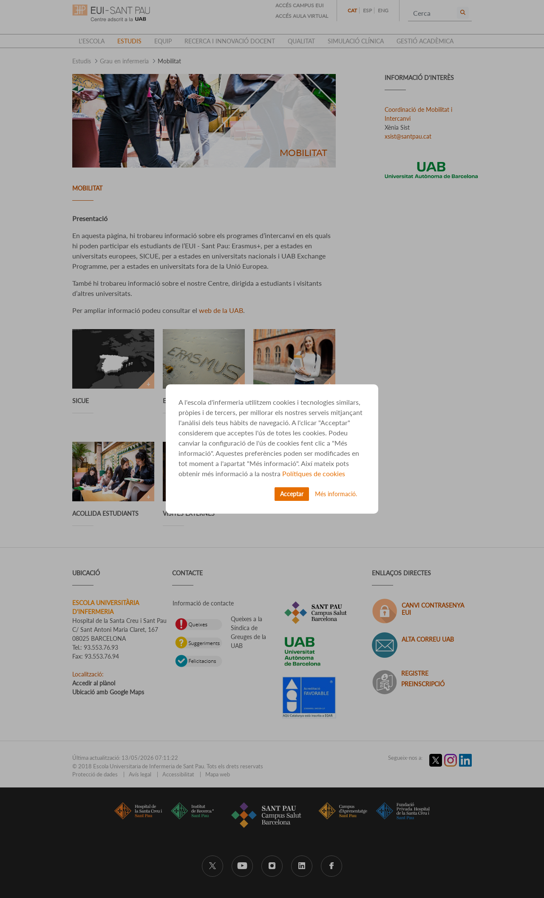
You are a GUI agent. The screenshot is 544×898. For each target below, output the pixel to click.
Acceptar (291, 493)
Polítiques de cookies (313, 473)
